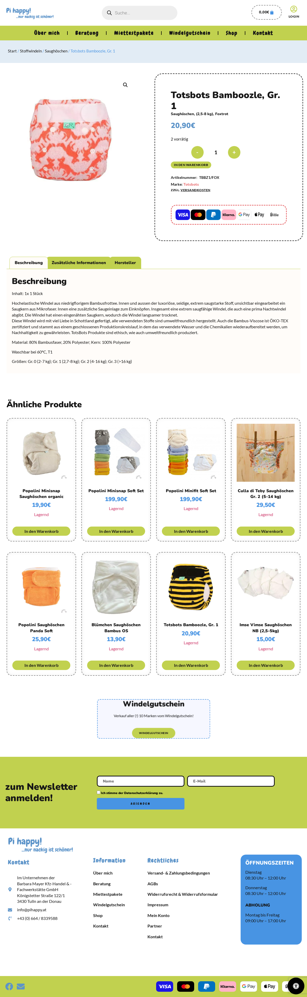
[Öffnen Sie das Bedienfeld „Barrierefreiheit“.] (296, 986)
